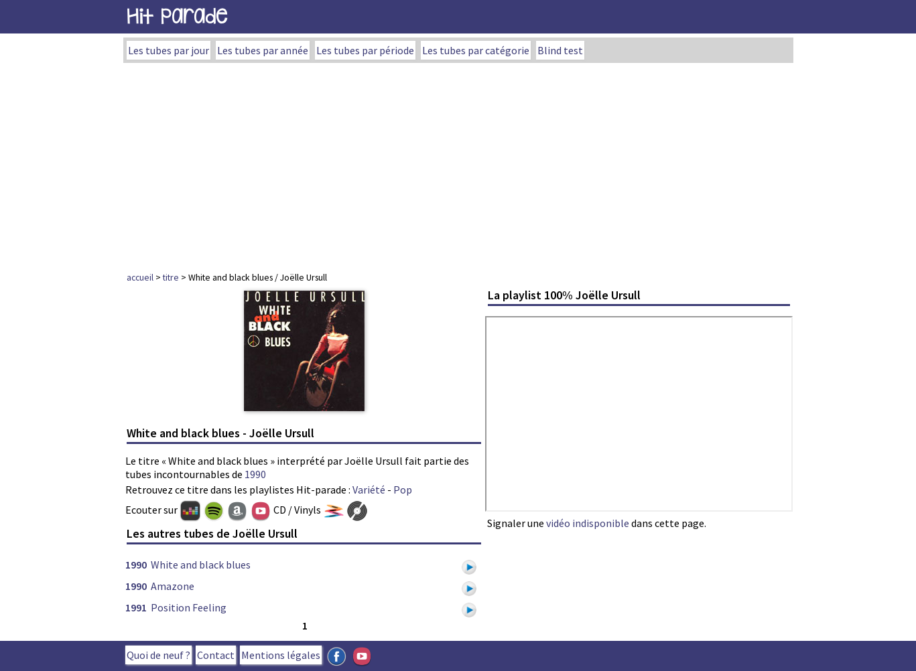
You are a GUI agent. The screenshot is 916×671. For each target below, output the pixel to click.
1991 (136, 607)
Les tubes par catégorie (475, 50)
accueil (140, 277)
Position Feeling (188, 607)
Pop (402, 489)
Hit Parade (177, 16)
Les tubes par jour (168, 50)
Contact (216, 655)
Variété (368, 489)
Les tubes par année (262, 50)
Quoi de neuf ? (158, 655)
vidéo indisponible (587, 523)
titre (171, 277)
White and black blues (201, 564)
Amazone (172, 586)
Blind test (560, 50)
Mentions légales (280, 655)
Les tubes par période (365, 50)
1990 (255, 474)
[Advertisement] (458, 163)
